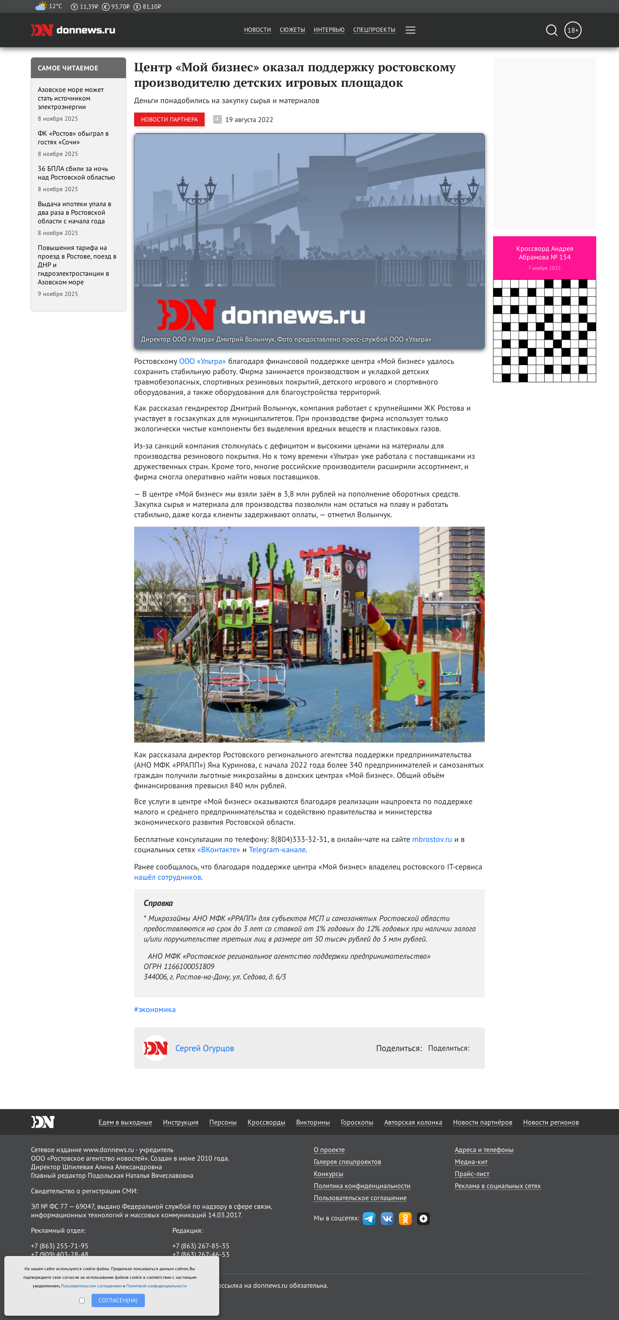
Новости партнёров (482, 1122)
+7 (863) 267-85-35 (201, 1245)
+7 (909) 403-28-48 (60, 1254)
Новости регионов (551, 1122)
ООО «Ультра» (202, 361)
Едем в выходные (125, 1122)
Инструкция (181, 1122)
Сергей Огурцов (188, 1048)
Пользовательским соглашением (91, 1286)
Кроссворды (266, 1122)
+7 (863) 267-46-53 (201, 1254)
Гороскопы (357, 1122)
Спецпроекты (374, 30)
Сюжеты (292, 30)
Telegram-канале (277, 849)
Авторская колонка (413, 1122)
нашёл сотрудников (167, 877)
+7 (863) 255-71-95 (60, 1245)
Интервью (329, 30)
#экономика (155, 1009)
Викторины (313, 1122)
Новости (257, 30)
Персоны (223, 1122)
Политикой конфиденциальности (156, 1286)
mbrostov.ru (432, 839)
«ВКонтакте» (218, 849)
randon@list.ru (194, 1263)
